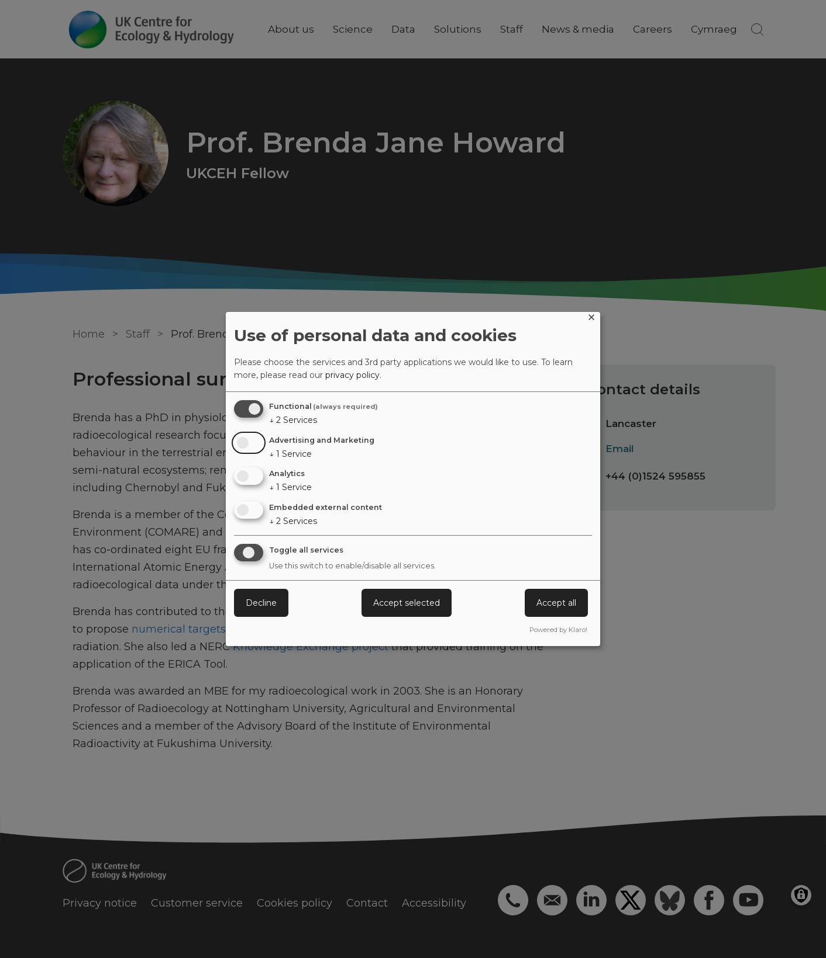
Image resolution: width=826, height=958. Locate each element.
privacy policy (352, 375)
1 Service (290, 454)
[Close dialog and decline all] (591, 319)
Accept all (556, 603)
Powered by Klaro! (558, 630)
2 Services (293, 420)
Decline (261, 603)
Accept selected (406, 603)
